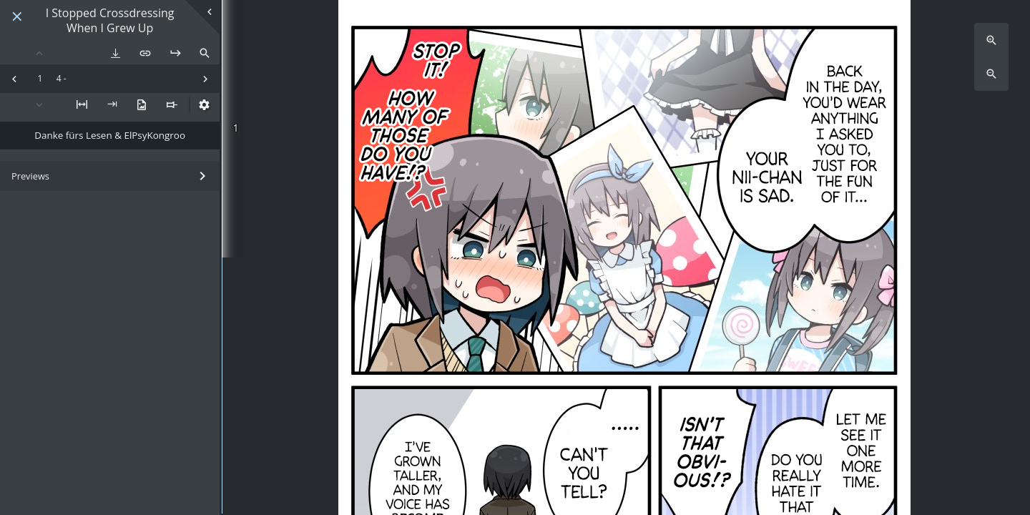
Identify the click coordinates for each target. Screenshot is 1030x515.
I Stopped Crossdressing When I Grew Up (110, 21)
